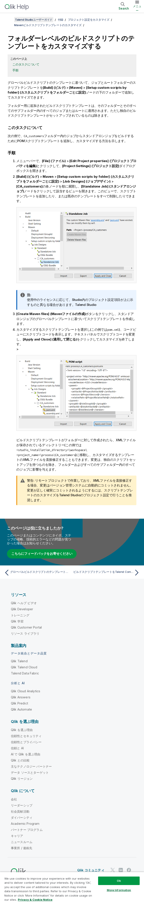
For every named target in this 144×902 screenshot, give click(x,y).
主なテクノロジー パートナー (31, 766)
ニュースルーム (21, 842)
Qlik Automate (21, 709)
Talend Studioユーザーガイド (33, 19)
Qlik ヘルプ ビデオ (24, 603)
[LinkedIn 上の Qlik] (120, 870)
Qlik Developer (22, 609)
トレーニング (20, 615)
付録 (61, 19)
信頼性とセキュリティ (26, 736)
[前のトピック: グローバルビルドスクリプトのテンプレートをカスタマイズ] (37, 572)
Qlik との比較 (20, 760)
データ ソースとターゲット (30, 772)
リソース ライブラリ (25, 633)
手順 (15, 70)
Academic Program (25, 823)
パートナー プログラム (27, 830)
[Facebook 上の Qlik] (129, 870)
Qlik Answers (20, 697)
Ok (119, 880)
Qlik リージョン (22, 778)
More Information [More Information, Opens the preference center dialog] (119, 890)
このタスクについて (25, 64)
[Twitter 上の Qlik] (112, 870)
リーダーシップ (21, 805)
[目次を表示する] (8, 19)
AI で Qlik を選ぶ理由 (25, 754)
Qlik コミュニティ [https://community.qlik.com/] (90, 870)
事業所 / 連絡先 (21, 848)
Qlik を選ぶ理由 (22, 730)
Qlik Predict (19, 703)
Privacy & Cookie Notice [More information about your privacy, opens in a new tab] (35, 899)
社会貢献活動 (20, 811)
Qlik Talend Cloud (24, 667)
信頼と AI (17, 748)
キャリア (17, 836)
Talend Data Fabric (25, 673)
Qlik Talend (19, 661)
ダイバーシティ (21, 817)
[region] (72, 887)
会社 (14, 799)
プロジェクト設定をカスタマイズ (88, 19)
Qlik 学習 (17, 621)
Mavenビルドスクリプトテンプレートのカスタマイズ (48, 25)
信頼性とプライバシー (26, 742)
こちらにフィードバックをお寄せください (41, 554)
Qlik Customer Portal (26, 627)
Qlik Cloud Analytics (25, 691)
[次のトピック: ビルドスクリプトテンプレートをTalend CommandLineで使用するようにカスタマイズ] (107, 572)
